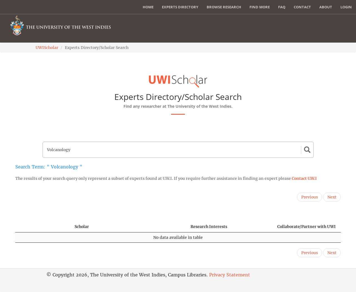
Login (346, 6)
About (325, 6)
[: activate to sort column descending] (42, 226)
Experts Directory (180, 6)
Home (148, 6)
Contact (302, 6)
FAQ (281, 6)
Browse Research (224, 6)
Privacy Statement (229, 275)
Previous (309, 197)
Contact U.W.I (304, 178)
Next (332, 197)
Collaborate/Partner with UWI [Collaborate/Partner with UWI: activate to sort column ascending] (306, 226)
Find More (259, 6)
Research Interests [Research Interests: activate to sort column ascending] (209, 226)
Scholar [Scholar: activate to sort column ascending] (82, 226)
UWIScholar (47, 47)
